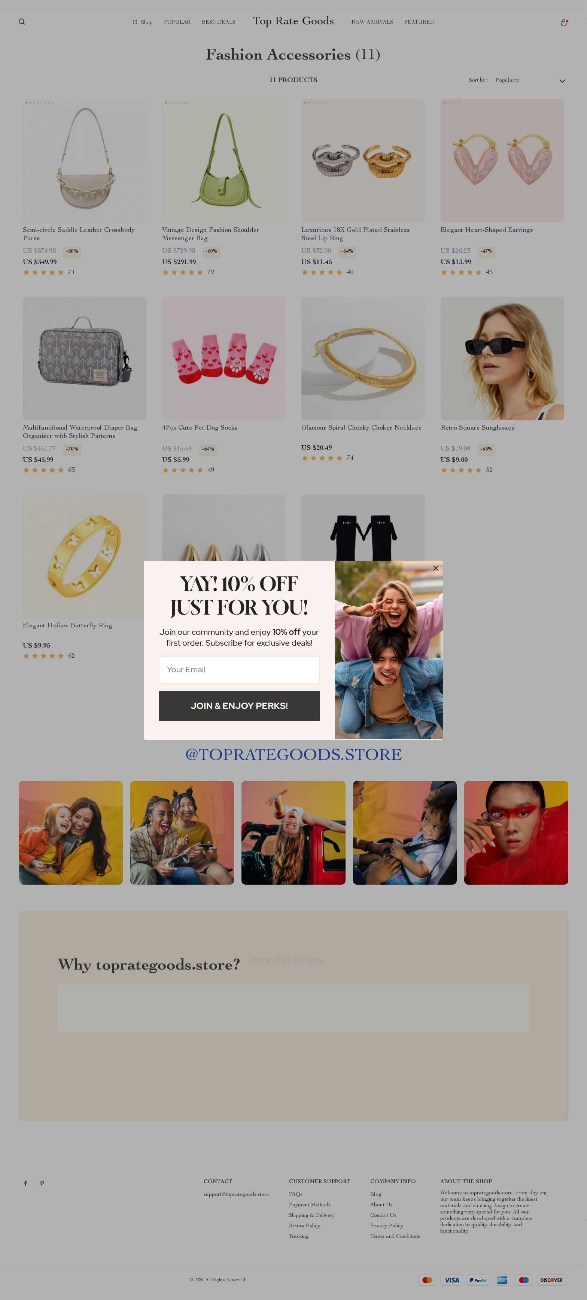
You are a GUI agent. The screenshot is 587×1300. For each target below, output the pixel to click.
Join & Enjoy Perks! (239, 706)
